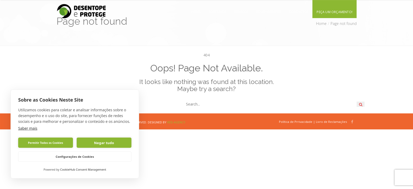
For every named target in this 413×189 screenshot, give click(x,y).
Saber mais (27, 128)
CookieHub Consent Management (83, 169)
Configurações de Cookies (75, 157)
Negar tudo (104, 142)
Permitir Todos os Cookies (45, 143)
